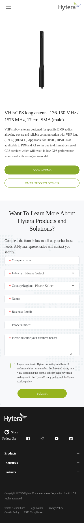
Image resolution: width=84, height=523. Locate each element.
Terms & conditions (14, 507)
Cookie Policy (11, 511)
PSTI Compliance (33, 511)
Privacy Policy (55, 507)
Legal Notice (36, 507)
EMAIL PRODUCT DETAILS (42, 182)
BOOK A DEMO (41, 169)
